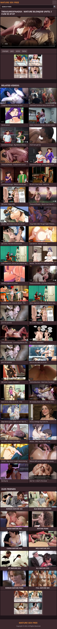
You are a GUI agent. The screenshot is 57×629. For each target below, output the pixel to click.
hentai (24, 51)
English (54, 2)
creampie (5, 51)
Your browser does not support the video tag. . (28, 33)
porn (12, 51)
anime (18, 51)
